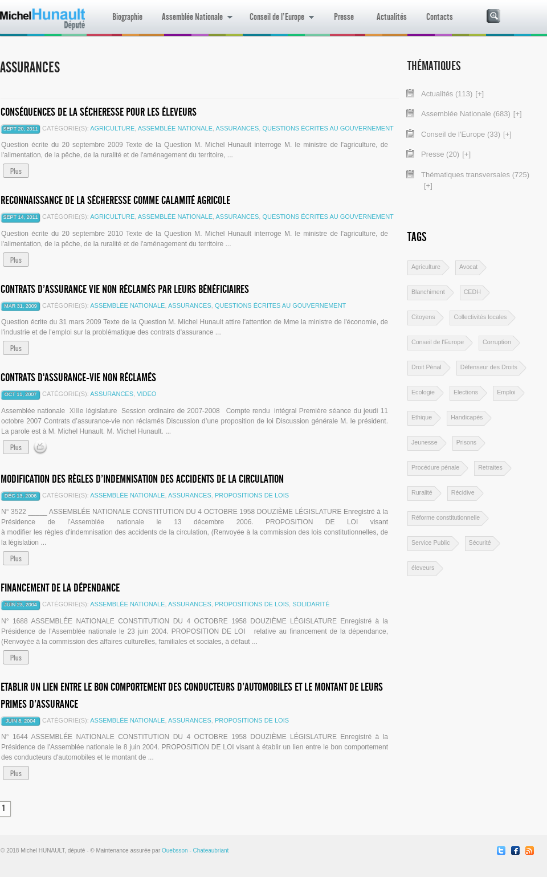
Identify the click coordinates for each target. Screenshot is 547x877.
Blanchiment (428, 291)
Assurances (237, 128)
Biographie (127, 16)
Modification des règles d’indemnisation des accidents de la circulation (142, 479)
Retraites (490, 467)
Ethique (421, 417)
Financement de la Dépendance (60, 587)
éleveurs (422, 567)
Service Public (430, 542)
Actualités (392, 16)
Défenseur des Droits (488, 367)
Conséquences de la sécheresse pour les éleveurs (99, 112)
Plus (16, 171)
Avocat (468, 266)
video (146, 393)
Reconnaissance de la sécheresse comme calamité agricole (115, 200)
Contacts (439, 16)
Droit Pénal (426, 367)
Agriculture (112, 128)
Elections (466, 392)
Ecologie (423, 392)
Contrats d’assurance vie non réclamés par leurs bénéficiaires (125, 289)
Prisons (466, 442)
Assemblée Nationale (192, 22)
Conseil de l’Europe (277, 22)
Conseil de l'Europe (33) (460, 134)
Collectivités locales (480, 316)
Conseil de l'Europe (437, 341)
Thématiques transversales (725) (475, 174)
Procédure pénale (435, 467)
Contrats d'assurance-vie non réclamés (78, 377)
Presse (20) (440, 154)
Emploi (506, 392)
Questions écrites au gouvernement (327, 128)
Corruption (497, 341)
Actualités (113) (446, 93)
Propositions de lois (252, 495)
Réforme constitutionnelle (445, 517)
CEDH (472, 291)
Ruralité (421, 492)
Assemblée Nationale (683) (466, 113)
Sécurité (480, 542)
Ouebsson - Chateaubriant (195, 850)
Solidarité (310, 604)
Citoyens (423, 316)
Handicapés (467, 417)
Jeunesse (424, 442)
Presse (344, 16)
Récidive (463, 492)
